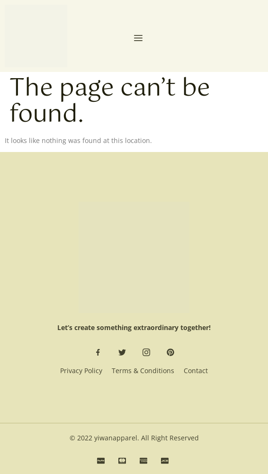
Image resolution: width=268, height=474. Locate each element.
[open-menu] (138, 39)
